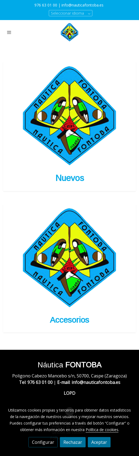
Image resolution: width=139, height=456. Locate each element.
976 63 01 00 (45, 5)
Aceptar (99, 442)
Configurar (43, 442)
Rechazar (72, 442)
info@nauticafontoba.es (83, 5)
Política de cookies (102, 429)
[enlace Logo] (69, 115)
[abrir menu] (9, 32)
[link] (69, 32)
